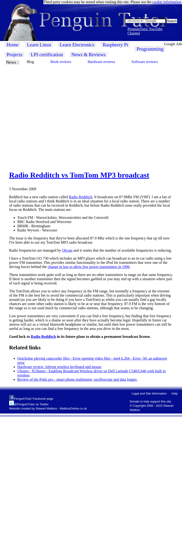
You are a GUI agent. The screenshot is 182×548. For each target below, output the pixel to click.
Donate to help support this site (150, 401)
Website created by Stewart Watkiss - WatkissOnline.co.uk (48, 408)
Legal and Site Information (149, 393)
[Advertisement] (49, 114)
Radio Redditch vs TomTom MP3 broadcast (79, 175)
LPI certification (47, 54)
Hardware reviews (101, 62)
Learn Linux (39, 44)
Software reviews (145, 62)
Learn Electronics (77, 44)
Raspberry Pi (115, 44)
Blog (30, 62)
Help (174, 393)
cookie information (166, 2)
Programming (149, 49)
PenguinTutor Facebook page (33, 398)
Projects (14, 54)
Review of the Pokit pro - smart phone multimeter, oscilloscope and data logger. (77, 379)
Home (13, 44)
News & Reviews (88, 54)
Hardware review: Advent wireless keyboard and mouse (59, 367)
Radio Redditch (80, 197)
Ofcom (67, 250)
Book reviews (60, 62)
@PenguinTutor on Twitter (31, 404)
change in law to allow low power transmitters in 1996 (89, 267)
